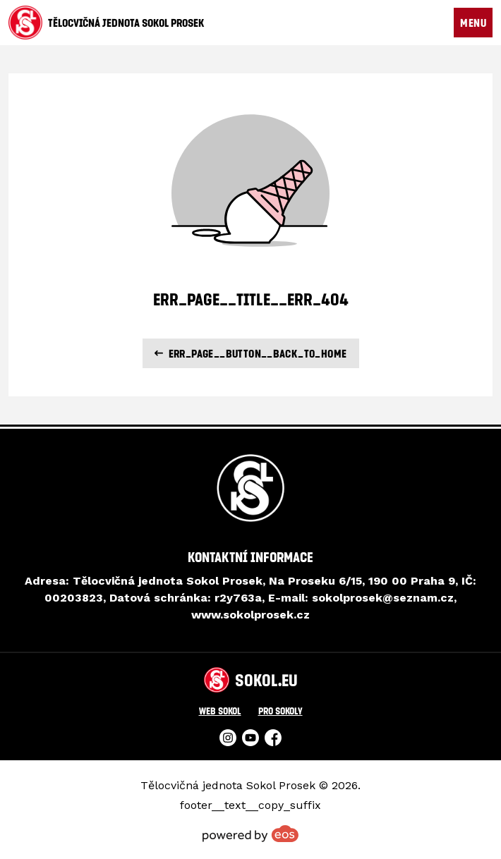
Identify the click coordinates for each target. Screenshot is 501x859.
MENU (473, 23)
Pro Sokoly (280, 711)
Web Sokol (220, 711)
